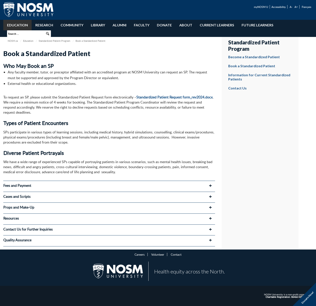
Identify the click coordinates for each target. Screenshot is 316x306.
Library (98, 25)
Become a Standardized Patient (254, 57)
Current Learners (217, 25)
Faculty (141, 25)
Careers (140, 254)
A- (291, 7)
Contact (176, 254)
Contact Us (237, 88)
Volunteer (157, 254)
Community (72, 25)
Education (17, 25)
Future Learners (257, 25)
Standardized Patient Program (54, 40)
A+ (296, 7)
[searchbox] (29, 33)
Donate (164, 25)
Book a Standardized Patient (251, 66)
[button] (47, 33)
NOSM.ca (13, 40)
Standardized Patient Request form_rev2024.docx (174, 97)
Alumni (119, 25)
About (185, 25)
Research (44, 25)
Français (306, 7)
